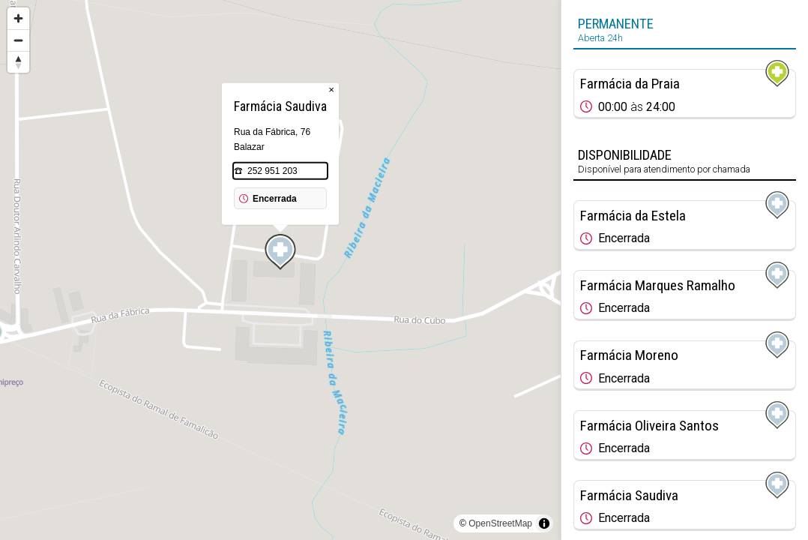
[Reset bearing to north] (18, 62)
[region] (280, 270)
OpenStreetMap (500, 523)
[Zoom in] (18, 18)
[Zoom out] (18, 40)
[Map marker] (280, 252)
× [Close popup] (331, 89)
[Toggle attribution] (544, 523)
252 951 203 (272, 171)
